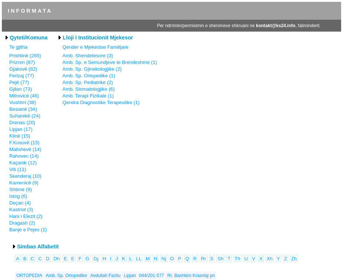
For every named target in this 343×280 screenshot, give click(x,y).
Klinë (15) (19, 136)
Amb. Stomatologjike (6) (88, 89)
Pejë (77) (19, 82)
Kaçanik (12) (23, 162)
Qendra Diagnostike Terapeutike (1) (100, 102)
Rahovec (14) (24, 156)
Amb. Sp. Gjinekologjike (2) (92, 69)
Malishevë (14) (25, 149)
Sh (220, 258)
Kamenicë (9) (23, 183)
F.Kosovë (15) (24, 142)
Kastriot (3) (21, 209)
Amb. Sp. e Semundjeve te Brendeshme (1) (109, 62)
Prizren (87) (22, 62)
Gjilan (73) (20, 89)
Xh (270, 258)
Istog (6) (18, 196)
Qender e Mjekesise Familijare (95, 47)
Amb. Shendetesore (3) (87, 55)
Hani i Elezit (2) (25, 216)
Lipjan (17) (20, 129)
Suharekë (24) (24, 116)
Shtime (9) (20, 189)
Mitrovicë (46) (24, 96)
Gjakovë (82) (23, 69)
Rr (203, 258)
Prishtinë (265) (25, 55)
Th (237, 258)
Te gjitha (18, 47)
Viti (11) (17, 169)
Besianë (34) (23, 109)
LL (139, 258)
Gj (95, 258)
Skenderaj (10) (25, 176)
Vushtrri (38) (22, 102)
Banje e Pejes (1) (28, 229)
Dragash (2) (22, 223)
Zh (294, 258)
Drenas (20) (22, 122)
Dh (56, 258)
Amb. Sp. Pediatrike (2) (87, 82)
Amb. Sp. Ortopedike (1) (88, 75)
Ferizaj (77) (21, 75)
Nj (163, 258)
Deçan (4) (20, 203)
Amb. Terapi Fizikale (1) (87, 96)
